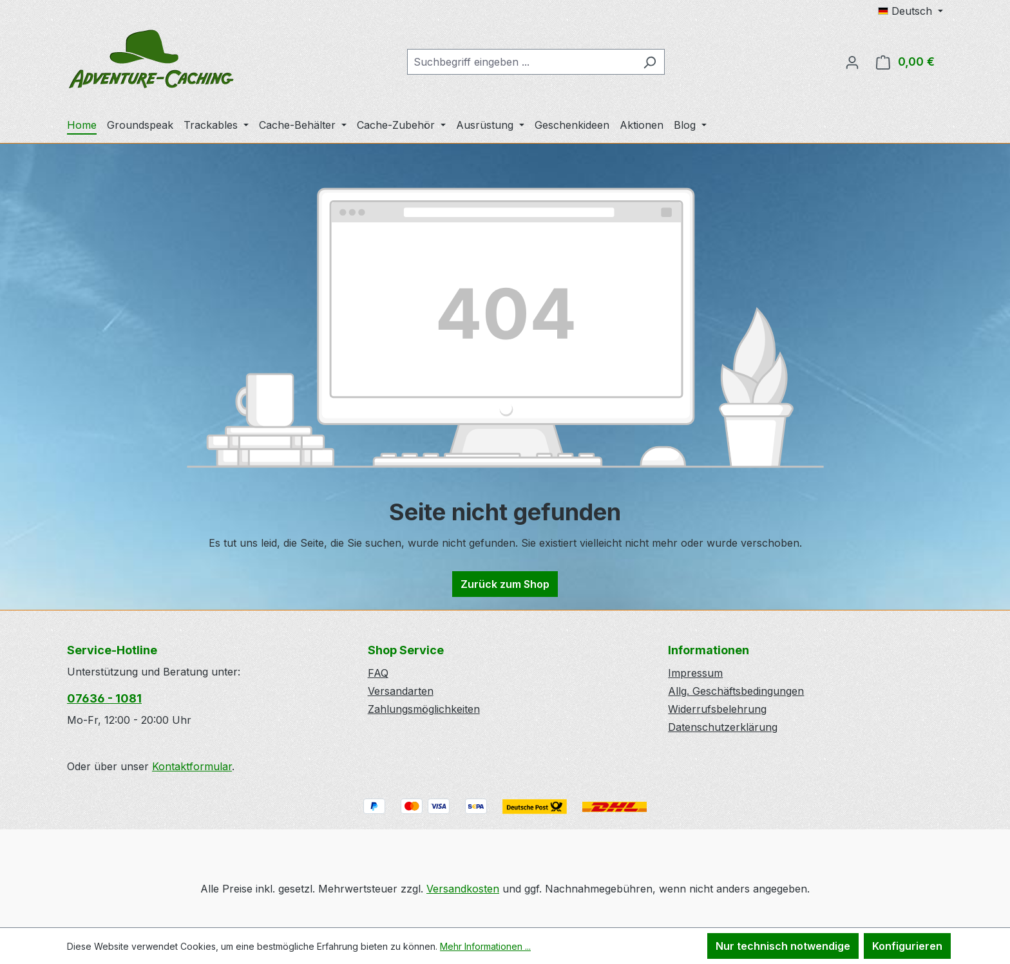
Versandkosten (462, 888)
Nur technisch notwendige (783, 946)
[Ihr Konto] (852, 62)
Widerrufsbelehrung (717, 709)
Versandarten (401, 691)
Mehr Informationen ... (485, 946)
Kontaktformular (192, 766)
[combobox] (521, 62)
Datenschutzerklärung (722, 727)
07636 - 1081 (104, 698)
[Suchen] (649, 62)
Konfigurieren (907, 946)
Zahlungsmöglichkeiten (424, 709)
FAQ (378, 672)
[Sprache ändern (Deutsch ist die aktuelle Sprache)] (910, 11)
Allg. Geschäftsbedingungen (736, 691)
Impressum (695, 672)
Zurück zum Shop (505, 584)
